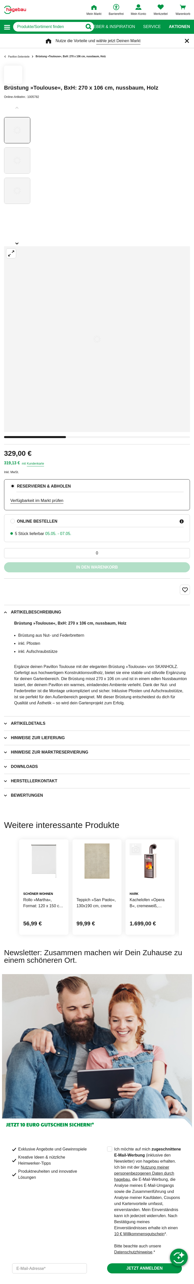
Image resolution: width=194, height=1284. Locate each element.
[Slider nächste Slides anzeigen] (17, 241)
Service (152, 27)
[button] (7, 26)
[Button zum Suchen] (87, 27)
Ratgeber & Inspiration (109, 27)
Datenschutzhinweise (133, 1252)
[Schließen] (187, 41)
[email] (49, 1268)
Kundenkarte (35, 463)
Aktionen (179, 27)
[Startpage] (15, 10)
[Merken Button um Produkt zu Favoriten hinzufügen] (185, 590)
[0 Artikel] (97, 553)
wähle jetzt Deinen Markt (118, 41)
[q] (47, 27)
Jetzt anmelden (144, 1268)
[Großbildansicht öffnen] (97, 339)
